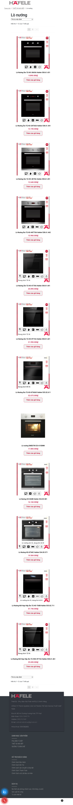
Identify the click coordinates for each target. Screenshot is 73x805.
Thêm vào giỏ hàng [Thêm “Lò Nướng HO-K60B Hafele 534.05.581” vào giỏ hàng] (33, 507)
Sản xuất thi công (17, 792)
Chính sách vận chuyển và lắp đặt (23, 768)
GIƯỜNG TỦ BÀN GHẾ (18, 746)
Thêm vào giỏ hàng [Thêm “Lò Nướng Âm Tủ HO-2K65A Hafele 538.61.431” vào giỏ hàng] (33, 80)
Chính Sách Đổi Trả (18, 765)
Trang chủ (7, 8)
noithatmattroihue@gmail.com (26, 722)
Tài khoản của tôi (12, 801)
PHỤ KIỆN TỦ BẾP (17, 741)
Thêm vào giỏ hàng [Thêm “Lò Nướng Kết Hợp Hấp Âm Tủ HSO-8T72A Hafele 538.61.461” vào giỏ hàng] (33, 667)
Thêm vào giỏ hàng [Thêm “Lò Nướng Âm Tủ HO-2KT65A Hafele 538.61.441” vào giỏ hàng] (33, 133)
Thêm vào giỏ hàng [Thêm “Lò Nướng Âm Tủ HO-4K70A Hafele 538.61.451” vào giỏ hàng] (33, 187)
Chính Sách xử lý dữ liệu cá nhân (22, 773)
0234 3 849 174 (24, 716)
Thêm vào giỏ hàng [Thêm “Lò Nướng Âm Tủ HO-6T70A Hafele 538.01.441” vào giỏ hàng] (33, 293)
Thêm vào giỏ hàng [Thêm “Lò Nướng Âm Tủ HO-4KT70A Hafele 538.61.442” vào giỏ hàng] (33, 240)
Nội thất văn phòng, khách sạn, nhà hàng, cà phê (27, 789)
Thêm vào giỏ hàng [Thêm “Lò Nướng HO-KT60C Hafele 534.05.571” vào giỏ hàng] (33, 560)
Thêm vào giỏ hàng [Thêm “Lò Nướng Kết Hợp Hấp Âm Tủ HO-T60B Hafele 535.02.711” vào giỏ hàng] (33, 613)
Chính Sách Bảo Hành (19, 762)
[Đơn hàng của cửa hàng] (22, 19)
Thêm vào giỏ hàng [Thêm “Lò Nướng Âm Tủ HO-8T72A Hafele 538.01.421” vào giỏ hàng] (33, 347)
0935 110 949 (21, 719)
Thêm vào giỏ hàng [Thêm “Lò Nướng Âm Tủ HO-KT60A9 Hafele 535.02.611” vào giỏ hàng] (33, 400)
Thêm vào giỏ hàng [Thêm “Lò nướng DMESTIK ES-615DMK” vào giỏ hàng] (33, 453)
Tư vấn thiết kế (16, 795)
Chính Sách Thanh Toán (19, 770)
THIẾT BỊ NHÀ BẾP (18, 8)
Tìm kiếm (36, 801)
